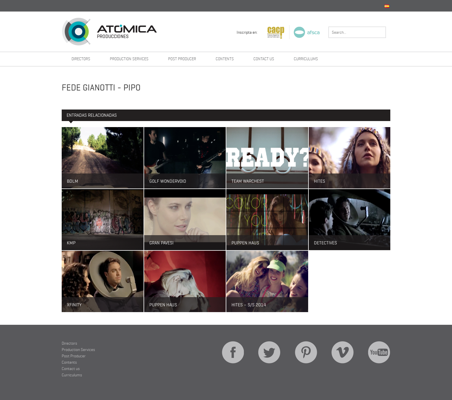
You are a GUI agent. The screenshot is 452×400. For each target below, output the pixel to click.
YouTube (379, 352)
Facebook (233, 352)
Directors (80, 58)
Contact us (263, 58)
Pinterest (306, 352)
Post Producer (182, 58)
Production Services (129, 58)
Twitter (269, 352)
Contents (225, 58)
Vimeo (343, 352)
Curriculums (306, 58)
